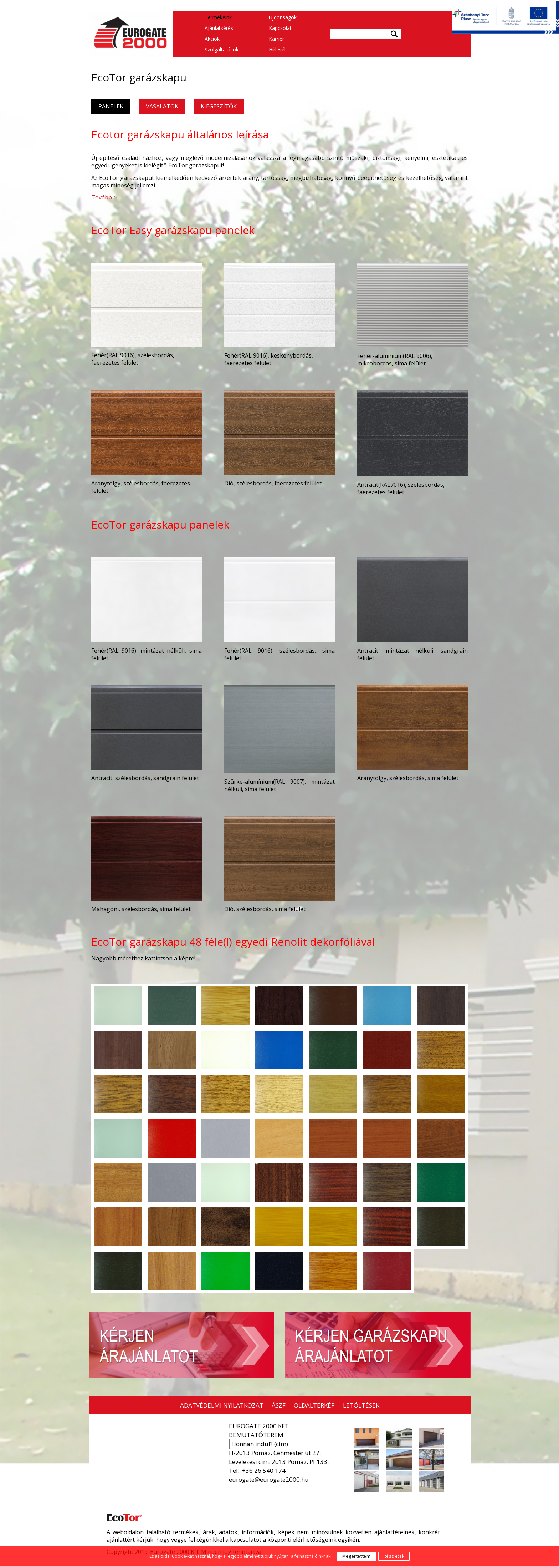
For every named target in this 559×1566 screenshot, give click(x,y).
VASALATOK (162, 106)
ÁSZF (279, 1405)
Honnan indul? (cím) (259, 1444)
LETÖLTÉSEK (361, 1405)
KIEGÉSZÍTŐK (219, 106)
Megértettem (356, 1556)
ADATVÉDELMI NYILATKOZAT (221, 1405)
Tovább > (104, 197)
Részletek (394, 1556)
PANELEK (110, 106)
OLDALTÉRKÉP (314, 1405)
